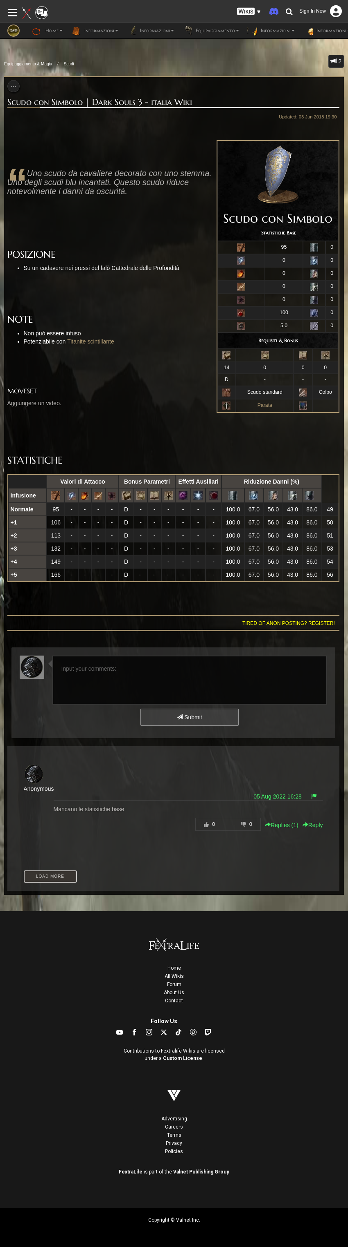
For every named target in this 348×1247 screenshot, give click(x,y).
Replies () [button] (281, 825)
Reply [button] (313, 825)
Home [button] (47, 31)
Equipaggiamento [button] (210, 31)
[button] (249, 11)
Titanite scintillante (90, 341)
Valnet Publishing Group (201, 1172)
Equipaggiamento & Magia (28, 64)
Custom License (182, 1058)
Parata (265, 405)
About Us (174, 992)
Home (174, 968)
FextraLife (130, 1172)
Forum (174, 984)
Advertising (174, 1119)
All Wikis (174, 976)
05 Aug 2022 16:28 (277, 796)
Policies (174, 1151)
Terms (174, 1135)
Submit (189, 717)
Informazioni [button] (94, 31)
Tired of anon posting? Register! (288, 623)
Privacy (174, 1143)
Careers (174, 1127)
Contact (174, 1001)
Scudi (69, 64)
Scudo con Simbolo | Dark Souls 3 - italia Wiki (99, 102)
